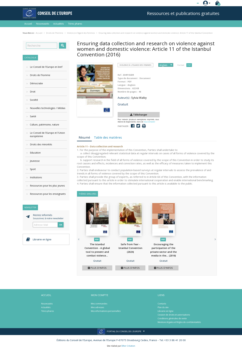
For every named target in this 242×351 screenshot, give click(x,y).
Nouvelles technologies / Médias (47, 108)
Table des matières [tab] (108, 137)
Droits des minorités (41, 144)
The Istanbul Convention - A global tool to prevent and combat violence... (97, 252)
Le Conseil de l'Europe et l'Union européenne (47, 134)
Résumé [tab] (84, 137)
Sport (33, 169)
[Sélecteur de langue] (190, 3)
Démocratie (36, 83)
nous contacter (149, 122)
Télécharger (138, 114)
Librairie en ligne (165, 311)
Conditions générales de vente (172, 318)
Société (34, 99)
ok (60, 224)
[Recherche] (41, 46)
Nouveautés (42, 23)
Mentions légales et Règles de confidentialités (179, 322)
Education (35, 152)
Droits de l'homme (40, 75)
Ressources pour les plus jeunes (47, 185)
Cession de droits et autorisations (174, 314)
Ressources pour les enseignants (48, 193)
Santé (33, 116)
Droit (32, 91)
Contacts (162, 303)
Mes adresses (97, 307)
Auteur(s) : (124, 97)
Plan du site (163, 307)
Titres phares (75, 23)
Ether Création (128, 345)
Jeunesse (35, 160)
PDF (189, 65)
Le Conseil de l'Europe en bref (46, 66)
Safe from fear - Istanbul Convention (130, 248)
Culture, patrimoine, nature (44, 124)
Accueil (28, 23)
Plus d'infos (97, 267)
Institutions (36, 177)
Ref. (120, 74)
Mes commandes (99, 303)
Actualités (58, 23)
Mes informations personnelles (105, 311)
